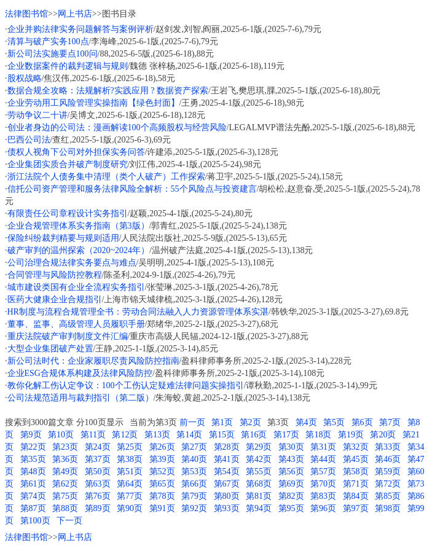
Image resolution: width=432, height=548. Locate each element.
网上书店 (75, 13)
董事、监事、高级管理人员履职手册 (76, 324)
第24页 (98, 447)
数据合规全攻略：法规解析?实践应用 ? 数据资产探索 (107, 90)
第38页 (130, 459)
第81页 (259, 496)
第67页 (227, 483)
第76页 (98, 496)
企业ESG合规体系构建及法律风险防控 (79, 373)
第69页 (291, 483)
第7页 (390, 422)
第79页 (194, 496)
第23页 (65, 447)
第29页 (259, 447)
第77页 (130, 496)
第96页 (323, 508)
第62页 (65, 483)
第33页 (388, 447)
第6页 (362, 422)
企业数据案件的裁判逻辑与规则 (67, 66)
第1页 (222, 422)
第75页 (65, 496)
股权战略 (24, 78)
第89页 (98, 508)
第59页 (388, 471)
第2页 (250, 422)
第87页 (33, 508)
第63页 (98, 483)
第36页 (65, 459)
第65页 (162, 483)
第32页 (356, 447)
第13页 (157, 434)
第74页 (33, 496)
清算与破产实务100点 (48, 41)
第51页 (130, 471)
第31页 (323, 447)
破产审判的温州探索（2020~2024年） (78, 250)
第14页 (189, 434)
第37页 (98, 459)
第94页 (259, 508)
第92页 (194, 508)
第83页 (323, 496)
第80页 (227, 496)
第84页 (356, 496)
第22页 (33, 447)
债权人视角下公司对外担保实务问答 (76, 152)
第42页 (259, 459)
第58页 (356, 471)
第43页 (291, 459)
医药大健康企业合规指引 (54, 299)
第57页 (323, 471)
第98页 (388, 508)
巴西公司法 (28, 139)
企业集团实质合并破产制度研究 (67, 164)
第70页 (323, 483)
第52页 (162, 471)
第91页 (162, 508)
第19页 (351, 434)
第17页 (286, 434)
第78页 (162, 496)
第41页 (227, 459)
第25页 (130, 447)
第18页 (318, 434)
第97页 (356, 508)
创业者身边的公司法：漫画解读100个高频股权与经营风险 (117, 127)
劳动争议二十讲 (37, 115)
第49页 (65, 471)
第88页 (65, 508)
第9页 (31, 434)
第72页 (388, 483)
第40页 (194, 459)
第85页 (388, 496)
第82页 (291, 496)
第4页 (306, 422)
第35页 (33, 459)
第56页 (291, 471)
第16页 (254, 434)
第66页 (194, 483)
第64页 (130, 483)
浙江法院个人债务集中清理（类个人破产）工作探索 (106, 176)
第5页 (334, 422)
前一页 (192, 422)
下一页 (69, 520)
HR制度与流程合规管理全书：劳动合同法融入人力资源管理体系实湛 (138, 311)
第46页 (388, 459)
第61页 (33, 483)
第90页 (130, 508)
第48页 (33, 471)
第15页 (222, 434)
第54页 (227, 471)
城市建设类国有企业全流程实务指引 (76, 287)
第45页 (356, 459)
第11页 (93, 434)
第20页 (383, 434)
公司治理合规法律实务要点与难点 (71, 262)
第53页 (194, 471)
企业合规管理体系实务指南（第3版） (78, 225)
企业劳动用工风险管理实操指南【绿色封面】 (93, 103)
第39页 (162, 459)
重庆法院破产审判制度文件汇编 (67, 336)
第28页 (227, 447)
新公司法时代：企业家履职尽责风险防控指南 (93, 361)
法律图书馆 (26, 13)
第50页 (98, 471)
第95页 (291, 508)
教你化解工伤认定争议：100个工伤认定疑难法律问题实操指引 (125, 385)
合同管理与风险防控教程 (54, 275)
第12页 (125, 434)
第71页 (356, 483)
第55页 (259, 471)
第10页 (61, 434)
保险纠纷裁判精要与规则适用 (63, 238)
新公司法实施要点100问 (52, 53)
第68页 (259, 483)
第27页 (194, 447)
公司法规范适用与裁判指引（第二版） (80, 397)
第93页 (227, 508)
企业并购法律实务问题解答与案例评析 (80, 29)
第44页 (323, 459)
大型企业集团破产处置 (50, 348)
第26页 (162, 447)
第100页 (35, 520)
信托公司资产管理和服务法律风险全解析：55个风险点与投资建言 (132, 189)
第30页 (291, 447)
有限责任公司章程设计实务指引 (67, 213)
